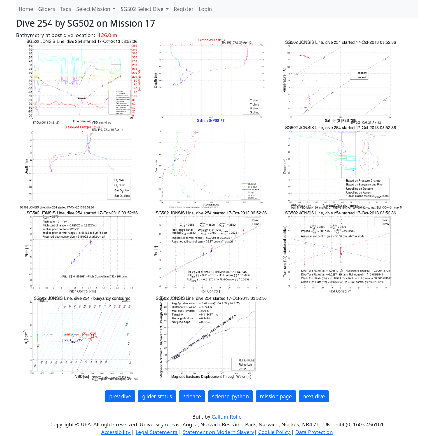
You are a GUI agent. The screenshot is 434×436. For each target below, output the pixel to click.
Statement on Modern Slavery (218, 432)
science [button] (192, 396)
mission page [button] (276, 396)
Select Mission (94, 8)
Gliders (46, 8)
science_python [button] (230, 396)
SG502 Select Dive (143, 8)
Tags (65, 8)
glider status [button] (157, 396)
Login (205, 8)
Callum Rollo (227, 416)
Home (26, 8)
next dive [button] (314, 396)
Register (183, 8)
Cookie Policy (274, 432)
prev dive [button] (120, 396)
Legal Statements (157, 432)
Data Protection (314, 432)
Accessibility (116, 432)
